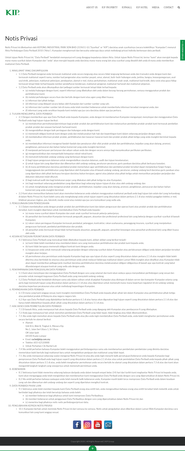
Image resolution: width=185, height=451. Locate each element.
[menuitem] (94, 7)
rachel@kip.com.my (40, 339)
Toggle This (92, 447)
